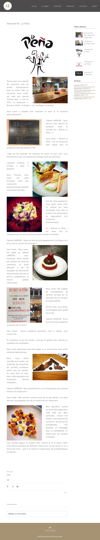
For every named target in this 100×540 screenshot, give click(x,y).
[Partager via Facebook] (8, 486)
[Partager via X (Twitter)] (13, 486)
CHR (8, 475)
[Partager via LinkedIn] (17, 486)
